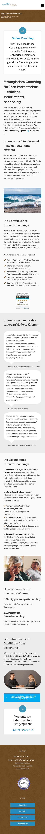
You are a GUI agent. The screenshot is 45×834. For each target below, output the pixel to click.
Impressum (22, 817)
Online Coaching (22, 38)
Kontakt (22, 811)
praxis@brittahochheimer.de (22, 760)
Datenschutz (23, 823)
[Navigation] (42, 5)
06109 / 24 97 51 (23, 730)
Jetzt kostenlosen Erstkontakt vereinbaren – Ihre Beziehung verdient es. (21, 697)
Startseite (22, 805)
